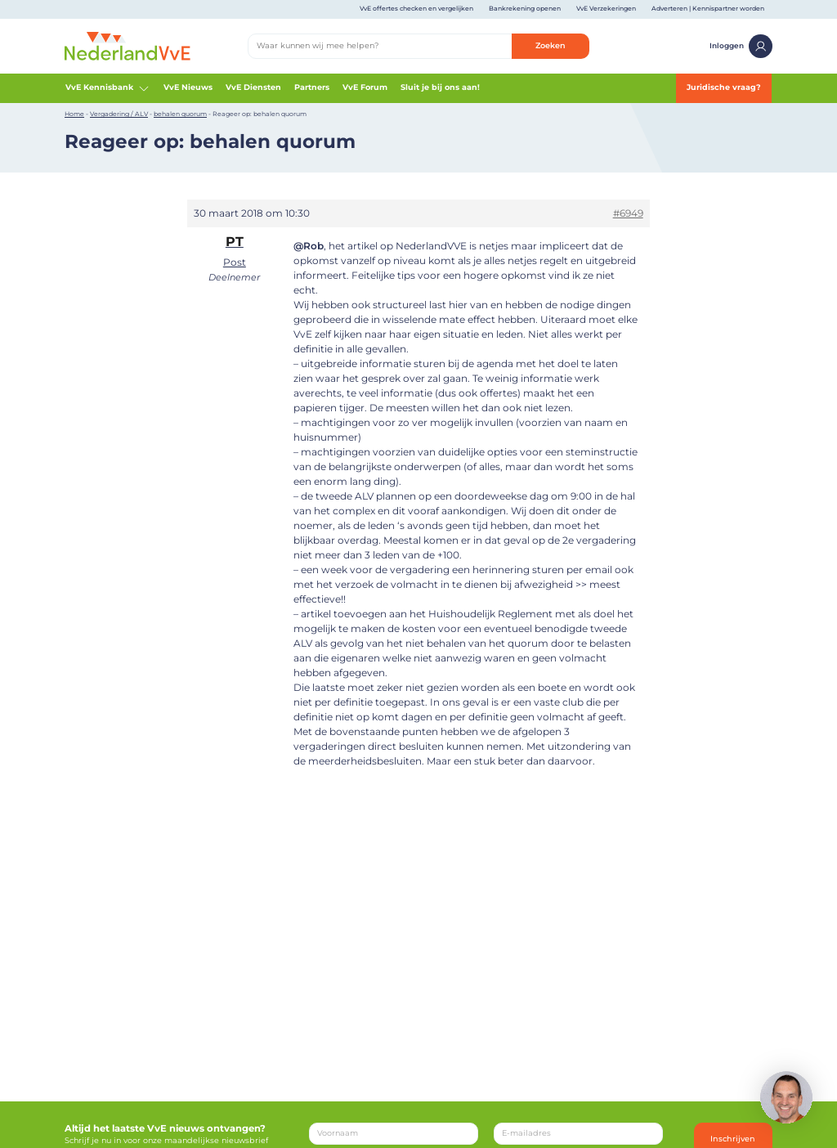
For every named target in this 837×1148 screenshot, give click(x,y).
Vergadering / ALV (119, 114)
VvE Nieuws (188, 87)
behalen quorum (180, 114)
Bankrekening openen (525, 8)
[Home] (127, 45)
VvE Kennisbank (107, 88)
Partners (311, 87)
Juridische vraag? (724, 87)
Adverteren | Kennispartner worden (707, 8)
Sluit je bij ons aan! (440, 87)
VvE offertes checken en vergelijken (416, 8)
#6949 (628, 213)
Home (74, 114)
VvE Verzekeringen (606, 8)
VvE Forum (364, 87)
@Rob (308, 246)
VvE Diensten (253, 87)
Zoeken (550, 45)
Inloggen (740, 46)
